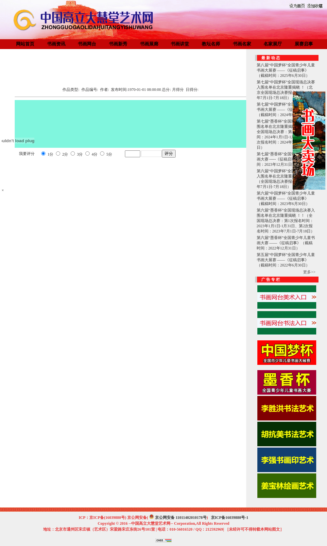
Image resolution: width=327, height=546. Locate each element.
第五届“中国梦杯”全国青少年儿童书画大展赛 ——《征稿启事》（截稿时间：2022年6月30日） (286, 259)
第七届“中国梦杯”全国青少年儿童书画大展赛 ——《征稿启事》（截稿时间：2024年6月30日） (286, 109)
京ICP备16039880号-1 (230, 517)
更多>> (309, 272)
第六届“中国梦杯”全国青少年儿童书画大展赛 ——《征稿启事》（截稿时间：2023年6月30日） (286, 198)
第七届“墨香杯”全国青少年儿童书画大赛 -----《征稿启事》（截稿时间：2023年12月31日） (286, 159)
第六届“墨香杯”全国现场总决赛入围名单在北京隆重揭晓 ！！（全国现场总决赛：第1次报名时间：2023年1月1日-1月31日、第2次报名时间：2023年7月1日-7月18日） (286, 220)
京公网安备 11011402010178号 (181, 517)
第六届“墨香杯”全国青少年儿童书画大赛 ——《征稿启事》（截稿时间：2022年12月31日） (286, 242)
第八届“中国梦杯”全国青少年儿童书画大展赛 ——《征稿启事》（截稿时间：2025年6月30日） (286, 70)
